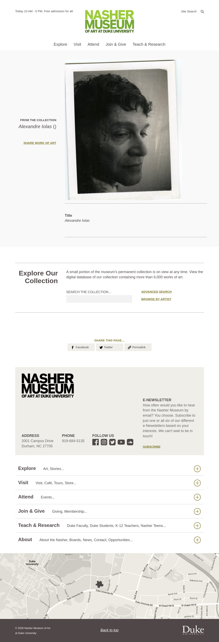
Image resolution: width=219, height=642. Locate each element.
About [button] (109, 539)
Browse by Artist (156, 299)
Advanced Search (156, 291)
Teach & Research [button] (148, 44)
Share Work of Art (39, 143)
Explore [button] (60, 44)
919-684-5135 (73, 441)
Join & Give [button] (116, 44)
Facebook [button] (79, 347)
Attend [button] (93, 44)
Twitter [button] (106, 347)
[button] (192, 11)
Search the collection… (89, 292)
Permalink (136, 347)
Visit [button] (77, 44)
